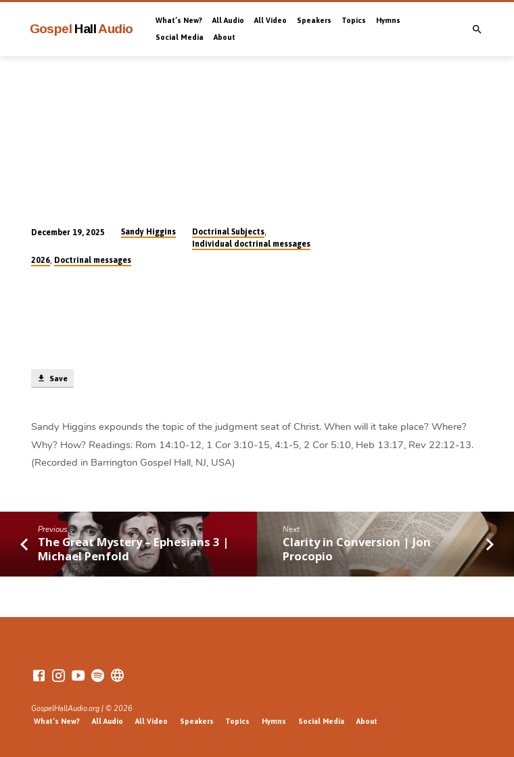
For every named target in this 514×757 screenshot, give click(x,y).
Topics (354, 20)
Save (52, 378)
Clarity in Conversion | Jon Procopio (357, 549)
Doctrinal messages (92, 260)
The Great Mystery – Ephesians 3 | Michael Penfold (133, 549)
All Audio (228, 20)
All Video (270, 20)
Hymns (388, 20)
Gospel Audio (81, 29)
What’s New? (179, 20)
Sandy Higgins (148, 232)
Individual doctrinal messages (251, 244)
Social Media (180, 37)
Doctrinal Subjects (228, 232)
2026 (40, 260)
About (224, 37)
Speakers (314, 20)
